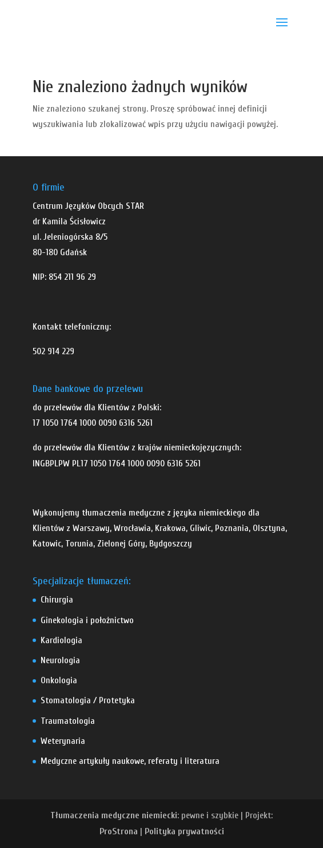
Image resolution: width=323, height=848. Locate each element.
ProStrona (118, 831)
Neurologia (60, 660)
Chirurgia (57, 600)
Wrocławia (132, 528)
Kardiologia (61, 640)
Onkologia (59, 680)
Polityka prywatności (184, 831)
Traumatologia (68, 721)
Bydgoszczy (170, 543)
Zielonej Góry (121, 543)
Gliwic (200, 528)
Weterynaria (63, 741)
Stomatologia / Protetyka (88, 700)
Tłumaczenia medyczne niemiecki (113, 815)
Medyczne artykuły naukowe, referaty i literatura (130, 761)
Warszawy (91, 528)
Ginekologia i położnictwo (87, 620)
